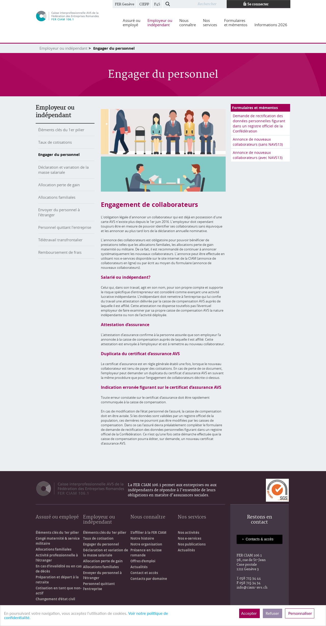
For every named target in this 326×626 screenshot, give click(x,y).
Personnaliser (299, 613)
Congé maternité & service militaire (58, 541)
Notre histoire (142, 538)
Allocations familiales (56, 197)
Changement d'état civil (55, 599)
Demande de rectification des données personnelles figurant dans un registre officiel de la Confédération (259, 123)
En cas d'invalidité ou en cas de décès (59, 569)
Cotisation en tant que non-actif (59, 590)
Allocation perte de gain (59, 184)
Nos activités (188, 532)
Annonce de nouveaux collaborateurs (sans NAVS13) (258, 142)
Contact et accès (144, 572)
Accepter (249, 613)
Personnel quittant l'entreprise (64, 227)
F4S (157, 4)
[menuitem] (131, 22)
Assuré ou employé (57, 517)
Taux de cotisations (55, 142)
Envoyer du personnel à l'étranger (102, 575)
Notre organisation (146, 544)
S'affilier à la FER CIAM (148, 532)
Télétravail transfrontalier (60, 239)
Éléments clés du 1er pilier (61, 129)
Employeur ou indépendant (63, 48)
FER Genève (124, 4)
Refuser (272, 613)
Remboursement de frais (60, 252)
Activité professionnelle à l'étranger (57, 558)
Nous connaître (147, 517)
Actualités (138, 567)
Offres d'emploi (142, 561)
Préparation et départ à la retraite (57, 579)
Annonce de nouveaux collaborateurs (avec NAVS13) (257, 155)
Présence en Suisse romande (146, 552)
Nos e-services (189, 538)
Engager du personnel (59, 154)
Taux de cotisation (98, 538)
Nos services (192, 517)
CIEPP (144, 4)
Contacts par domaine (148, 578)
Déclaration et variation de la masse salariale (63, 170)
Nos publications (192, 544)
